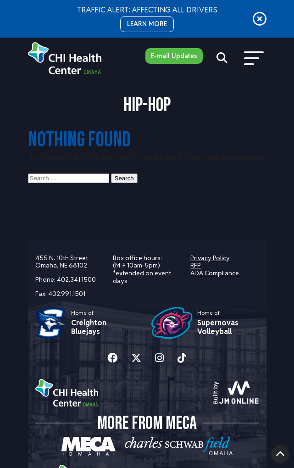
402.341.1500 (76, 279)
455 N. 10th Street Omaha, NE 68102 (61, 262)
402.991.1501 (66, 294)
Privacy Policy (210, 258)
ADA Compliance (214, 273)
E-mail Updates (174, 56)
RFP (195, 265)
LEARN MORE (147, 24)
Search (124, 178)
